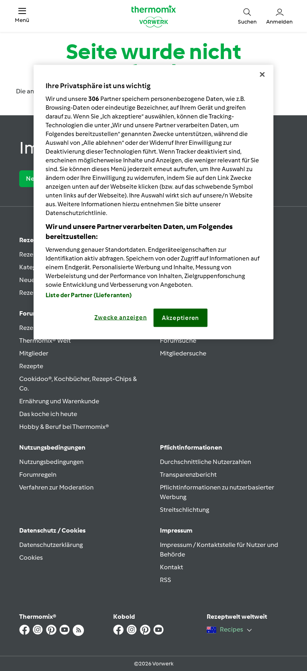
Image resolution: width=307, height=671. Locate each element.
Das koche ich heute (48, 414)
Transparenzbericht (188, 474)
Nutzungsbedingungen (51, 462)
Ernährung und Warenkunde (59, 401)
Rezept (29, 240)
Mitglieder (33, 353)
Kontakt (171, 567)
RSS (165, 580)
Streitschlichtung (184, 509)
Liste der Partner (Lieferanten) (89, 295)
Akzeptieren (180, 318)
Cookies (31, 557)
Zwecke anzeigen (120, 317)
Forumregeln (37, 474)
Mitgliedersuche (183, 353)
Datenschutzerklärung (51, 545)
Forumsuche (178, 340)
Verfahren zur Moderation (56, 487)
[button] (22, 16)
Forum (28, 313)
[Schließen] (262, 74)
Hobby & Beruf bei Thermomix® (64, 426)
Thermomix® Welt (45, 340)
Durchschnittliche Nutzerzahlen (205, 462)
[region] (153, 202)
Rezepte (31, 366)
